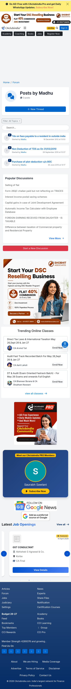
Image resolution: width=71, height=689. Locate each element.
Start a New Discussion (35, 248)
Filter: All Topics (11, 121)
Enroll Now (57, 347)
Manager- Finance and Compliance (27, 547)
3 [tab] (29, 580)
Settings (6, 607)
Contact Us (45, 675)
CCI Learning (44, 623)
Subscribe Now (35, 491)
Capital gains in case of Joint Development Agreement (34, 202)
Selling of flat (12, 185)
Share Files (43, 598)
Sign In (64, 28)
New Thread (35, 109)
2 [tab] (24, 580)
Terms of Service (35, 668)
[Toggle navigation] (25, 28)
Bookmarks (8, 623)
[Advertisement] (35, 58)
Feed (4, 618)
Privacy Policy (27, 675)
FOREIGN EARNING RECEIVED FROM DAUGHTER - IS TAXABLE (33, 219)
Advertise (16, 668)
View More (56, 238)
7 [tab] (46, 580)
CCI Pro (41, 632)
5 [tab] (37, 580)
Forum (5, 593)
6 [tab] (41, 580)
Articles (6, 588)
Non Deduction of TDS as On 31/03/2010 (34, 148)
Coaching (19, 34)
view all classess (36, 393)
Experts (41, 593)
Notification (43, 602)
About (14, 661)
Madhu (23, 139)
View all (63, 524)
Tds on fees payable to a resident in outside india (38, 136)
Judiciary (7, 602)
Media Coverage (51, 661)
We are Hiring (30, 661)
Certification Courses (48, 607)
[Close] (67, 4)
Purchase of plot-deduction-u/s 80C (32, 161)
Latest (19, 524)
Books (31, 34)
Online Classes (35, 331)
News (40, 588)
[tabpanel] (35, 554)
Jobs (39, 34)
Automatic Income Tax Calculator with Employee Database (31, 210)
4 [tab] (33, 580)
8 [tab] (50, 580)
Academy (6, 34)
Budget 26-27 (9, 614)
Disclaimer (54, 668)
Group (42, 627)
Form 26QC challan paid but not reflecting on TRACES (34, 191)
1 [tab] (20, 580)
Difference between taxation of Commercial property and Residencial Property (33, 229)
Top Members (9, 627)
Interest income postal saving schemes (26, 196)
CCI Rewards (9, 632)
